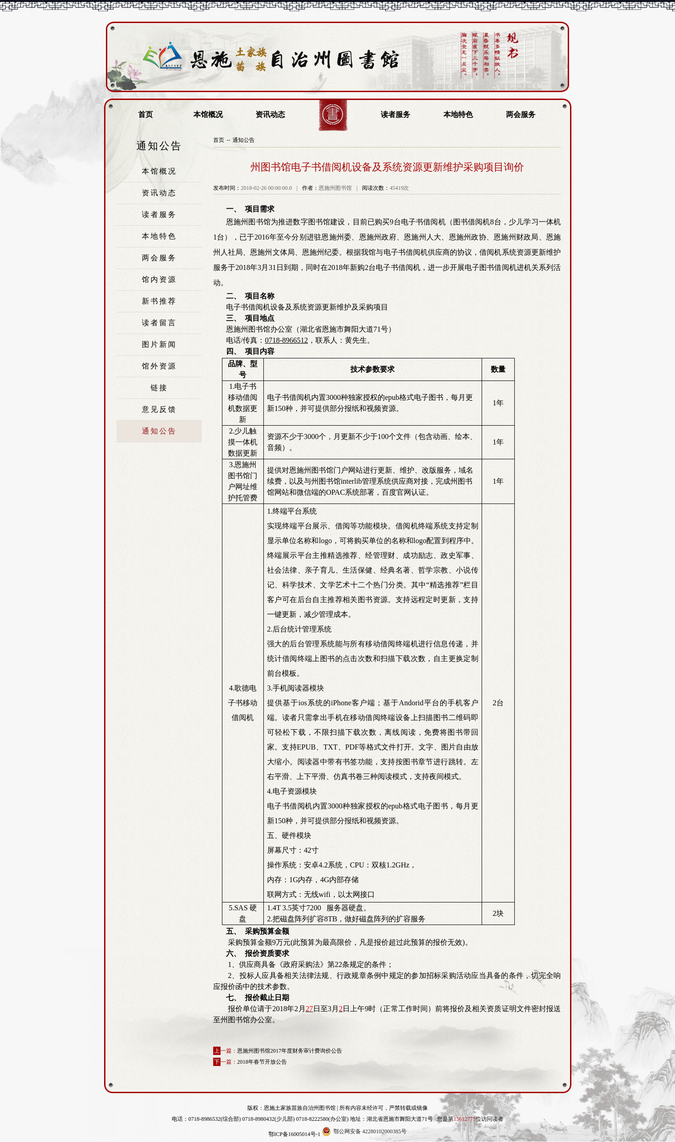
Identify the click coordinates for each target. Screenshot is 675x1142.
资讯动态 (270, 114)
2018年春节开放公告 (262, 1062)
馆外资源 (159, 366)
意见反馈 (159, 409)
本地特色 (458, 114)
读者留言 (159, 323)
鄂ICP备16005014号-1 (294, 1134)
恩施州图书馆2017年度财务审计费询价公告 (289, 1051)
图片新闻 (159, 344)
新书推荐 (159, 301)
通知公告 (159, 431)
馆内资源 (159, 279)
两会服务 (520, 114)
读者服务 (395, 114)
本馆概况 (208, 114)
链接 (159, 388)
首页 (145, 114)
